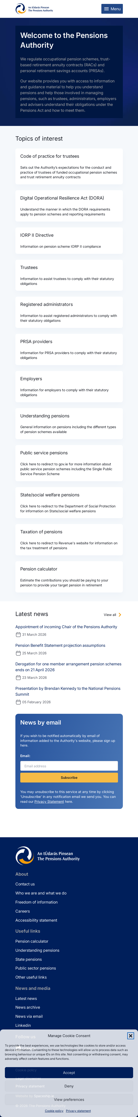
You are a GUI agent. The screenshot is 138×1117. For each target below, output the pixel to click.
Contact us (25, 884)
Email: (25, 756)
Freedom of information (36, 902)
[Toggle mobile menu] (112, 9)
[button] (130, 1035)
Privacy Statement (49, 801)
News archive (27, 1007)
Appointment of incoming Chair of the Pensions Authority (66, 626)
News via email (29, 1016)
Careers (22, 911)
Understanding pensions (37, 950)
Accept (69, 1072)
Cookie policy (54, 1111)
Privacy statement (78, 1111)
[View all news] (113, 615)
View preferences (69, 1099)
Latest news (26, 998)
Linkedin (23, 1025)
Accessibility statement (36, 920)
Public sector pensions (35, 968)
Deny (69, 1086)
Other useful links (31, 977)
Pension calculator (31, 941)
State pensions (28, 959)
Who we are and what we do (40, 893)
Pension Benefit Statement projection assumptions (60, 645)
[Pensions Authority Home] (34, 9)
